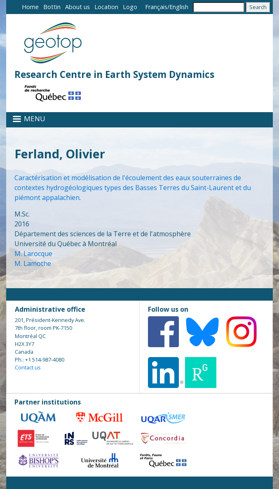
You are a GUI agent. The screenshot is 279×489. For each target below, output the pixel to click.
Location (106, 7)
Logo (130, 7)
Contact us (28, 367)
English (178, 7)
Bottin (52, 7)
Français (156, 7)
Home (30, 7)
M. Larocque (33, 253)
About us (77, 7)
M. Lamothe (32, 263)
